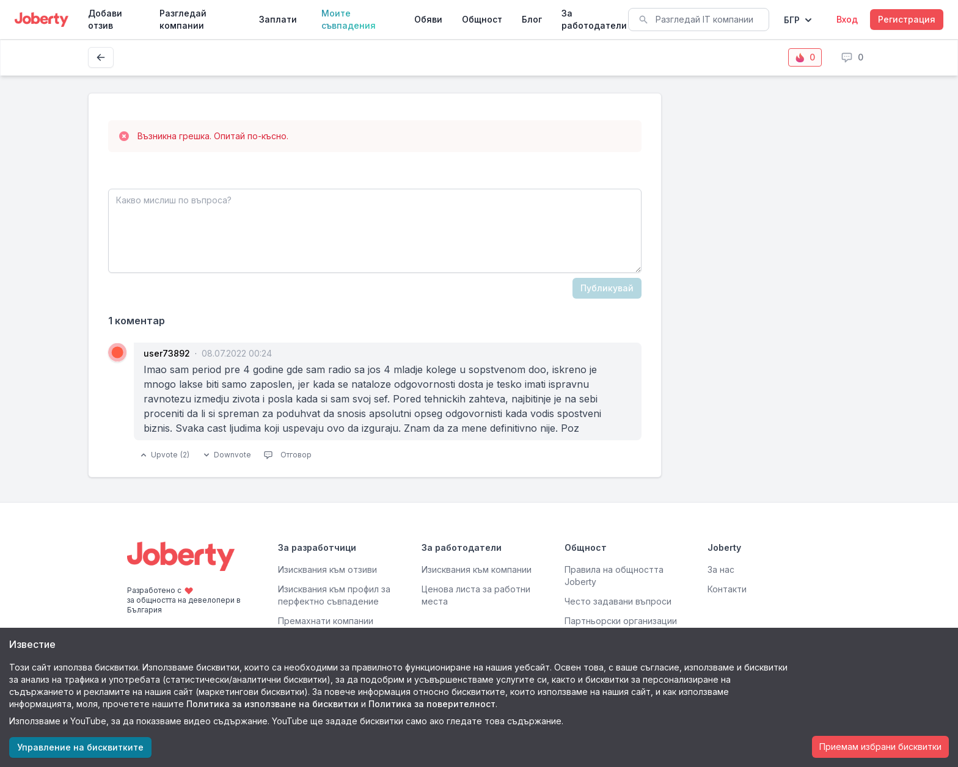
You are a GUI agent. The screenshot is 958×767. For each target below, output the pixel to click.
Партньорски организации (621, 621)
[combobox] (699, 20)
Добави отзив (105, 19)
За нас (721, 569)
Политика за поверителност (431, 704)
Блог (532, 19)
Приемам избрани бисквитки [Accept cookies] (880, 746)
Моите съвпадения (348, 19)
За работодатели (594, 19)
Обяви (428, 19)
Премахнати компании (325, 621)
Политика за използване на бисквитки (272, 704)
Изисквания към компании (477, 569)
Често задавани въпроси (618, 601)
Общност (482, 19)
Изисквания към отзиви (327, 569)
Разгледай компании (183, 19)
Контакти (727, 589)
